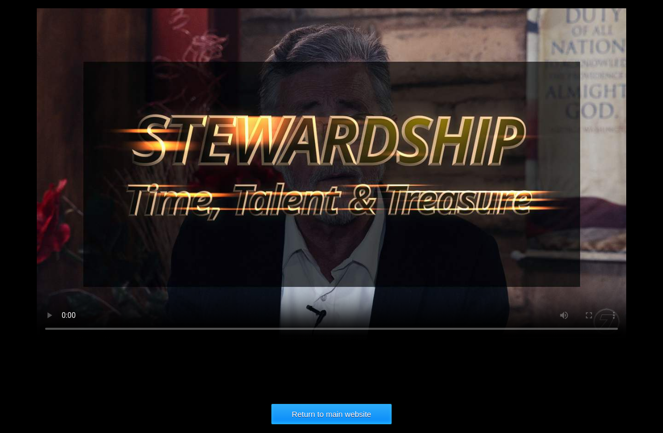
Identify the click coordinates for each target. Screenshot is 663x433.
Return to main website (331, 414)
